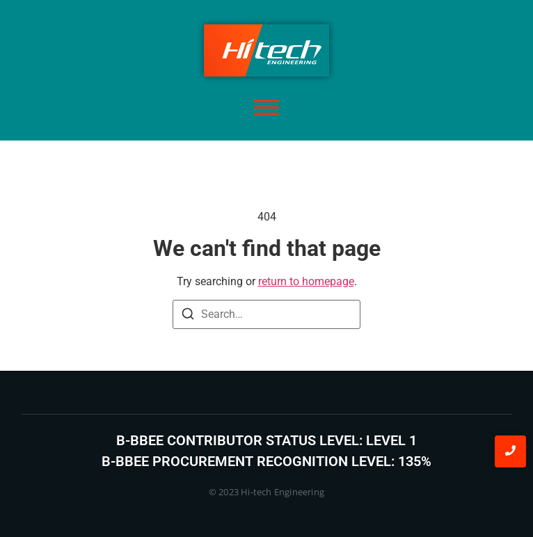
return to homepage (306, 281)
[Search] (188, 316)
